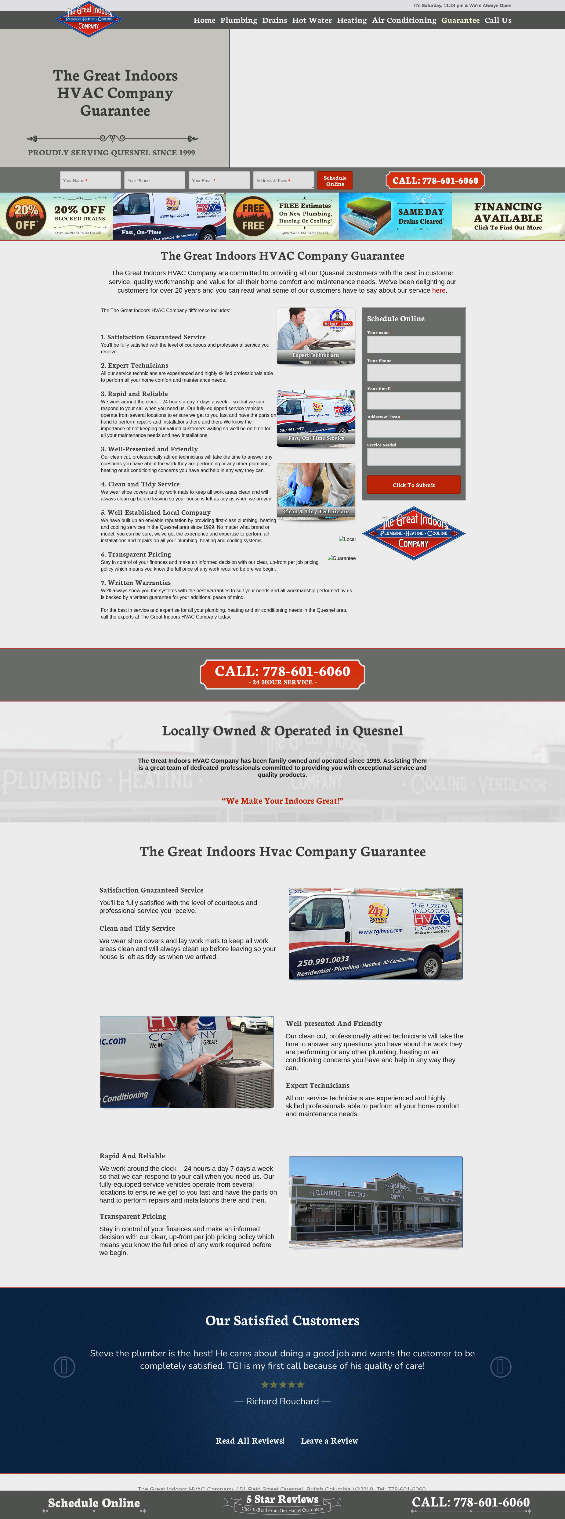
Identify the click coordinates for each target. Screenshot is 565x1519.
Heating (352, 19)
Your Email (203, 180)
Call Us (498, 19)
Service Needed (381, 445)
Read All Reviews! (250, 1361)
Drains (274, 19)
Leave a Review (329, 1361)
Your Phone (139, 180)
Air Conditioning (404, 19)
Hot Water (312, 19)
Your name (379, 332)
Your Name (75, 180)
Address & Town (273, 180)
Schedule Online (335, 180)
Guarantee (460, 19)
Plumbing (238, 19)
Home (204, 19)
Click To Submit (414, 485)
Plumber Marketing (315, 1463)
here (439, 290)
